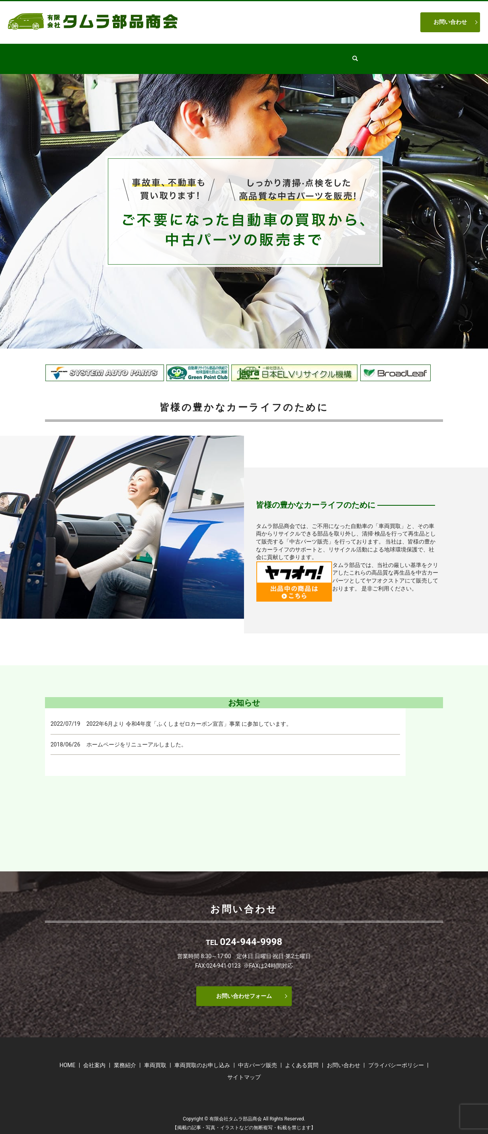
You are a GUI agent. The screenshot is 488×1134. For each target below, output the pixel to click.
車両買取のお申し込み (202, 1057)
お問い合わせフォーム (244, 988)
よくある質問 (338, 54)
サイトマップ (244, 1069)
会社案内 (160, 54)
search (376, 55)
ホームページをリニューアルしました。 (136, 737)
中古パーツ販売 (246, 54)
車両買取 (294, 54)
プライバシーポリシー (396, 1057)
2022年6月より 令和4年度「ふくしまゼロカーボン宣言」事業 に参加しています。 (189, 716)
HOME (124, 54)
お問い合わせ (450, 22)
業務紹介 (199, 54)
